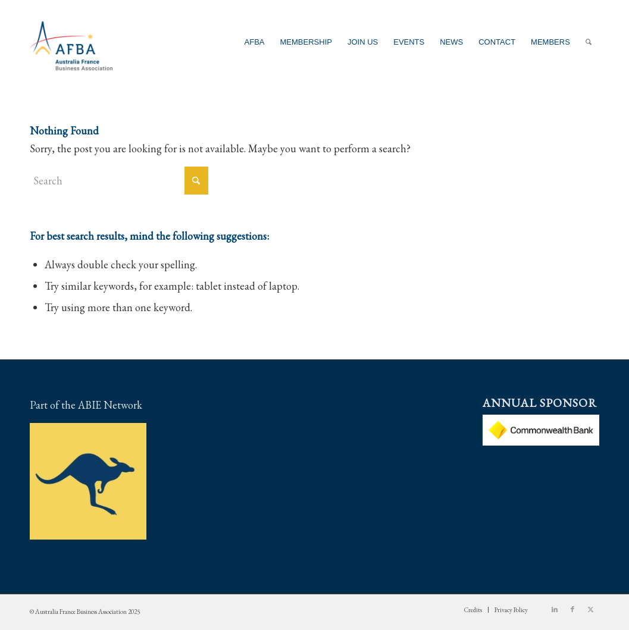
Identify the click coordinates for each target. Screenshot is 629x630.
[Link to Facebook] (572, 609)
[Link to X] (590, 609)
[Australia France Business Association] (71, 42)
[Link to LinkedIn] (555, 609)
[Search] (588, 42)
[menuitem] (255, 42)
